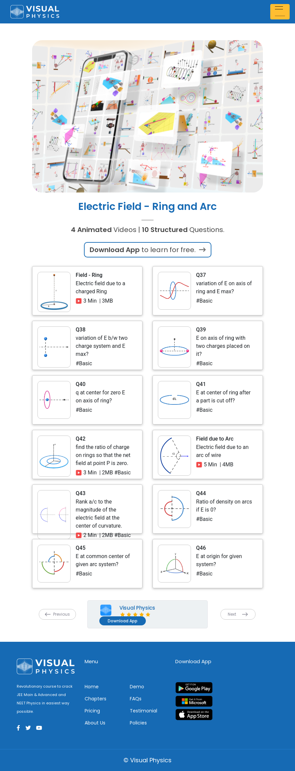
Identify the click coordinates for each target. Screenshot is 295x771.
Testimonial (143, 710)
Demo (137, 686)
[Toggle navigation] (281, 11)
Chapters (95, 698)
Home (92, 686)
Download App (122, 621)
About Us (95, 722)
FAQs (135, 698)
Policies (138, 722)
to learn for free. (148, 249)
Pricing (92, 710)
